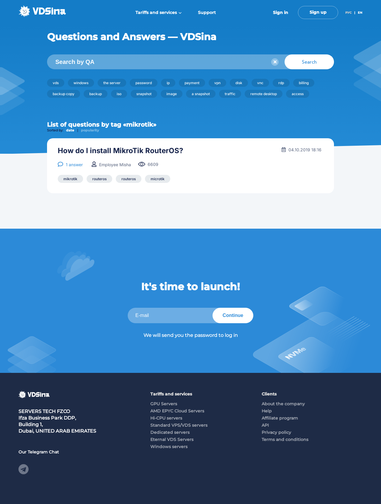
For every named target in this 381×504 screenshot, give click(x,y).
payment (192, 83)
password (143, 83)
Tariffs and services (158, 12)
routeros (99, 179)
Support (207, 12)
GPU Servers (163, 403)
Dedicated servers (170, 432)
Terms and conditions (285, 439)
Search (309, 62)
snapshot (144, 94)
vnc (260, 83)
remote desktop (263, 94)
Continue (233, 315)
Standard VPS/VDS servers (178, 425)
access (298, 94)
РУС (348, 13)
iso (119, 94)
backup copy (63, 94)
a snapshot (201, 94)
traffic (230, 94)
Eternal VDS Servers (171, 439)
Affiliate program (280, 418)
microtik (158, 179)
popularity (90, 130)
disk (238, 83)
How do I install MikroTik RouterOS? (120, 150)
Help (267, 411)
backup (95, 94)
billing (304, 83)
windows (81, 83)
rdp (281, 83)
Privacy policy (276, 432)
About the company (283, 403)
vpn (217, 83)
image (171, 94)
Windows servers (169, 446)
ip (168, 83)
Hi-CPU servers (166, 418)
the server (112, 83)
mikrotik (70, 179)
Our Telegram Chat (38, 452)
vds (56, 83)
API (265, 425)
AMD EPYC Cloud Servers (177, 411)
